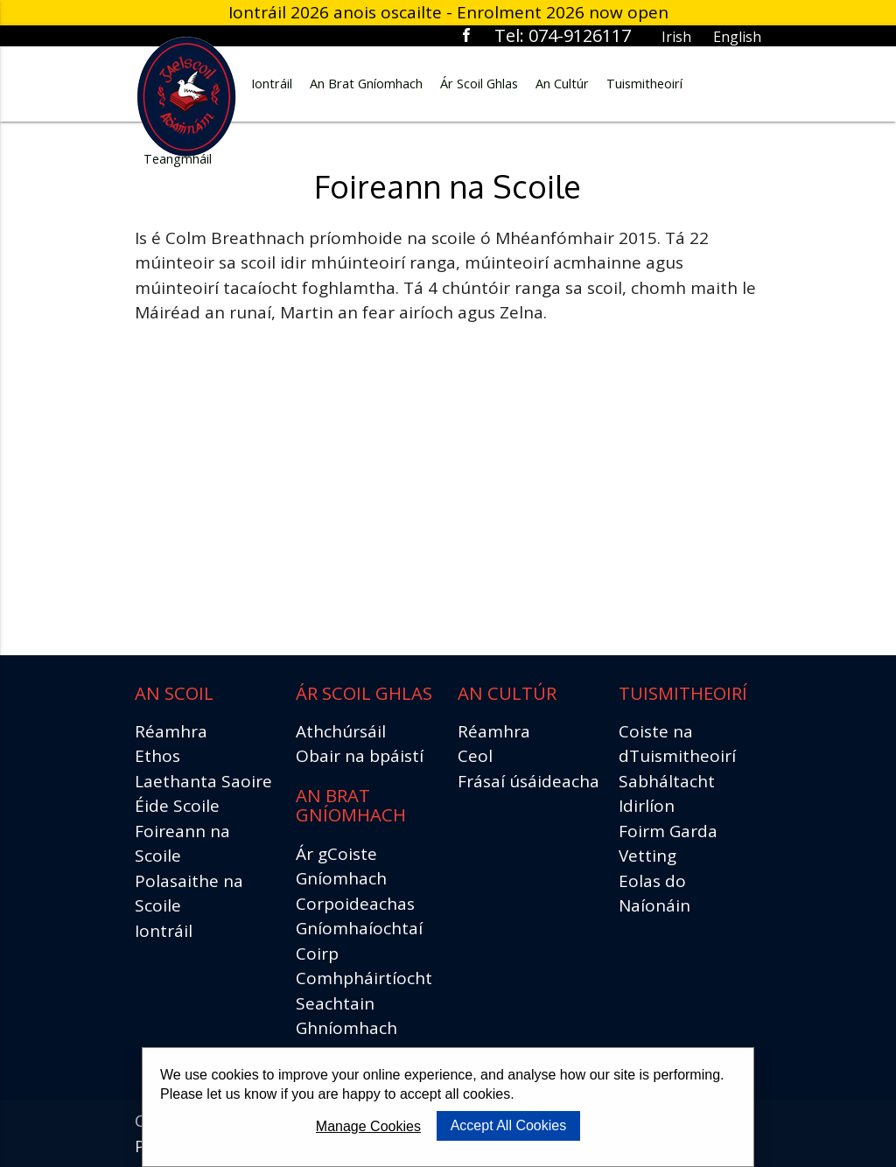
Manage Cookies (368, 1126)
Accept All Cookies (509, 1125)
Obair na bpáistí (360, 755)
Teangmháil (178, 158)
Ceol (475, 755)
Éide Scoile (177, 805)
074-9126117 (579, 35)
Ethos (157, 755)
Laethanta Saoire (203, 781)
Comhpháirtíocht (364, 978)
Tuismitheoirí (644, 83)
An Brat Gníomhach (366, 83)
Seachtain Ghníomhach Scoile (346, 1028)
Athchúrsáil (341, 731)
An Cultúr (562, 83)
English (737, 36)
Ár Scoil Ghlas (479, 83)
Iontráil (271, 83)
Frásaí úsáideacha (528, 781)
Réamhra (171, 731)
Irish (676, 36)
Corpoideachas (355, 903)
